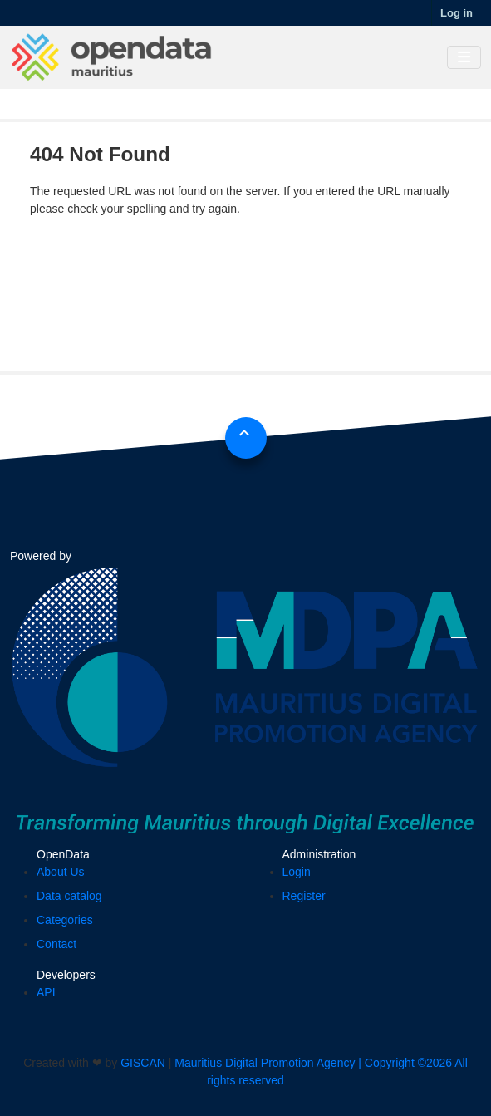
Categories (65, 920)
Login (296, 871)
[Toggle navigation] (464, 58)
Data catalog (69, 895)
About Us (61, 871)
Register (304, 895)
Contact (56, 944)
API (46, 992)
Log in (456, 13)
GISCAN (142, 1062)
